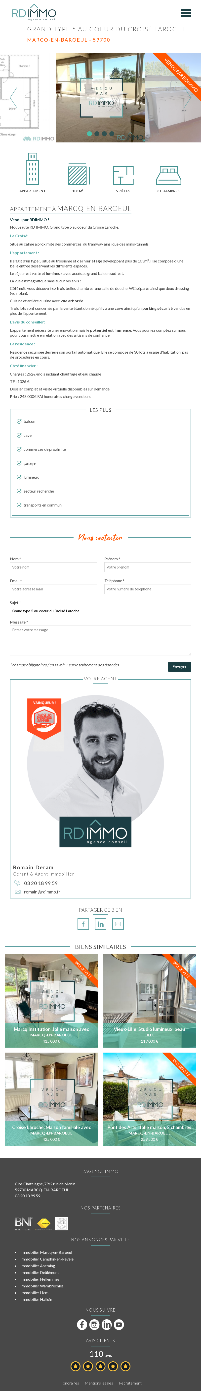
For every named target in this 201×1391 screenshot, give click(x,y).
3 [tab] (104, 133)
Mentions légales (99, 1383)
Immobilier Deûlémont (39, 1272)
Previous (13, 97)
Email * (16, 580)
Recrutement (130, 1383)
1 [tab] (89, 133)
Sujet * (15, 602)
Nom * (15, 558)
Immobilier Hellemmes (39, 1279)
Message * (19, 622)
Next (187, 97)
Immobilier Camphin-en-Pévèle (47, 1259)
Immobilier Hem (34, 1292)
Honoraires (69, 1383)
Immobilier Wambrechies (42, 1285)
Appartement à (70, 208)
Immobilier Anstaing (37, 1265)
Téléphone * (114, 580)
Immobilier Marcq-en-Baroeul (46, 1252)
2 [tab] (96, 133)
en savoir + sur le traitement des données (84, 664)
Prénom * (112, 558)
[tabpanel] (100, 97)
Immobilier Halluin (36, 1299)
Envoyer (180, 666)
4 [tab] (111, 133)
